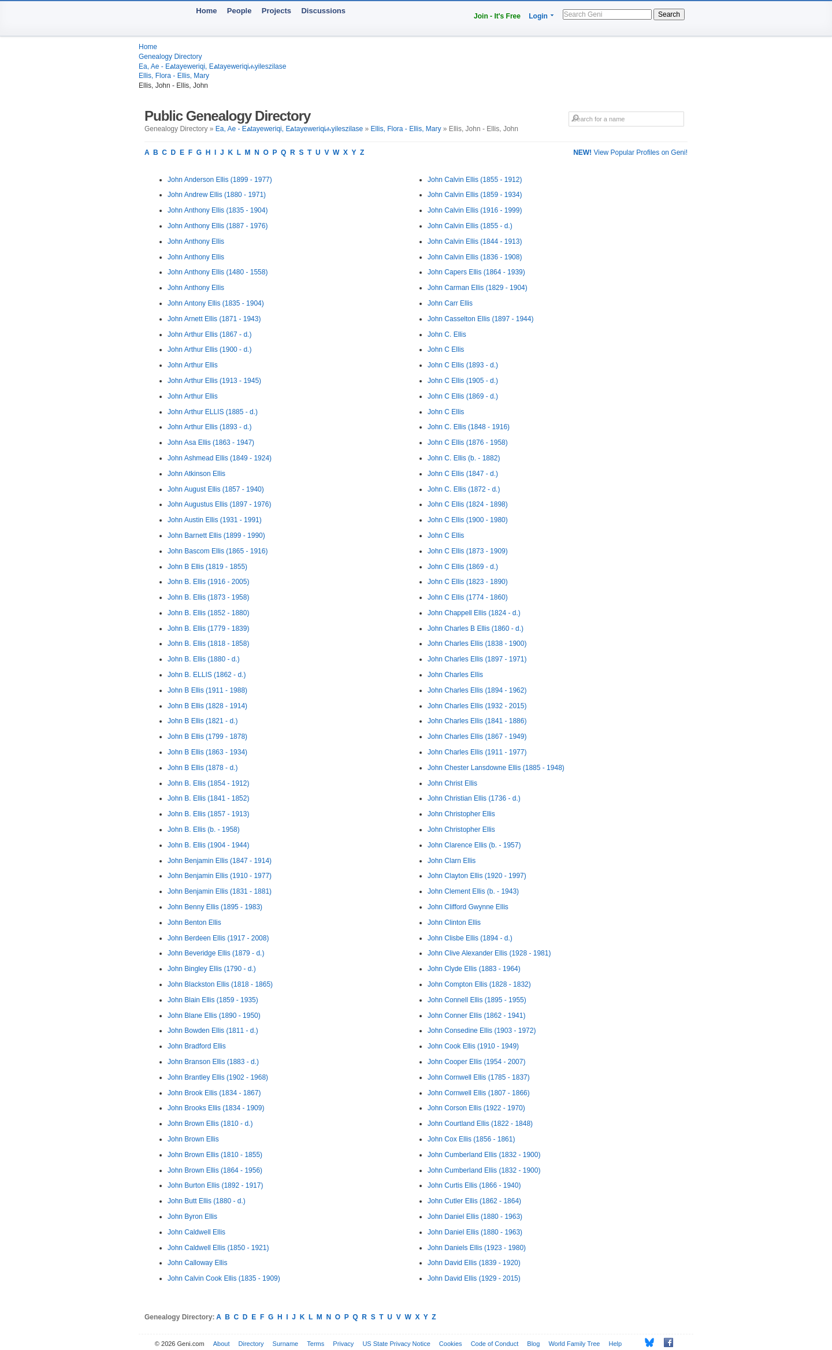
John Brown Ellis (193, 1139)
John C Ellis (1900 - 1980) (468, 520)
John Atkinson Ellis (196, 474)
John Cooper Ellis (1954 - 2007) (476, 1062)
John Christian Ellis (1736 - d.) (474, 798)
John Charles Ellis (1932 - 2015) (477, 706)
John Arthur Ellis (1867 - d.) (209, 334)
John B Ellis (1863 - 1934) (207, 752)
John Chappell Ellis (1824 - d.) (474, 613)
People (239, 10)
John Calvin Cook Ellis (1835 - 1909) (224, 1278)
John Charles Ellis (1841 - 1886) (477, 721)
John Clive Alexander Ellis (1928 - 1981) (489, 953)
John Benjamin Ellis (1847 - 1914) (220, 861)
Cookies (450, 1343)
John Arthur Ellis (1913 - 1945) (214, 381)
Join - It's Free (497, 16)
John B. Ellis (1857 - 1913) (208, 814)
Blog (533, 1343)
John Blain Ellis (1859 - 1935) (213, 1000)
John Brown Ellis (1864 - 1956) (215, 1170)
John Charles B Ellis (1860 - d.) (475, 628)
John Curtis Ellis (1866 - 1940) (474, 1185)
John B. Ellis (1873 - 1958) (208, 597)
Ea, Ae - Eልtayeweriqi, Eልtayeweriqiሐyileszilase (212, 66)
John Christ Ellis (452, 783)
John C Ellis (446, 349)
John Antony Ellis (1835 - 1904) (216, 303)
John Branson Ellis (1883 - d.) (213, 1062)
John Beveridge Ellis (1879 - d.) (216, 953)
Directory (251, 1343)
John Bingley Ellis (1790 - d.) (212, 969)
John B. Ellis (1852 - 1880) (208, 613)
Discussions (323, 10)
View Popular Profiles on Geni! (630, 152)
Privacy (343, 1343)
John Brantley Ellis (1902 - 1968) (218, 1077)
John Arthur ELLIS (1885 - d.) (213, 412)
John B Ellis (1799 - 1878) (207, 736)
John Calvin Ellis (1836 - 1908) (475, 257)
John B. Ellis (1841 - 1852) (208, 798)
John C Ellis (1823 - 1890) (468, 582)
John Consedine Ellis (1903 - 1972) (482, 1031)
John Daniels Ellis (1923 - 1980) (477, 1248)
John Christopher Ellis (461, 814)
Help (615, 1343)
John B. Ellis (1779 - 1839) (208, 628)
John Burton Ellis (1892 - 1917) (215, 1185)
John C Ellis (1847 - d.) (463, 474)
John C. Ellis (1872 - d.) (464, 489)
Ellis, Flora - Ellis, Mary (174, 76)
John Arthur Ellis (193, 365)
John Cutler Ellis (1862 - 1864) (474, 1201)
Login (538, 16)
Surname (286, 1343)
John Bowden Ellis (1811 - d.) (213, 1031)
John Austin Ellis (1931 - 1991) (215, 520)
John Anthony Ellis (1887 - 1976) (218, 226)
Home (206, 10)
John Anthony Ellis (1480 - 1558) (218, 272)
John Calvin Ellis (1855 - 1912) (475, 180)
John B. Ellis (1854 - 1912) (208, 783)
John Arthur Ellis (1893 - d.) (209, 427)
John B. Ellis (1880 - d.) (204, 659)
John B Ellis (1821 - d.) (202, 721)
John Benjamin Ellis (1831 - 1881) (220, 891)
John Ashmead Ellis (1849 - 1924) (220, 458)
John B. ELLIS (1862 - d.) (207, 675)
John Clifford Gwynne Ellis (468, 907)
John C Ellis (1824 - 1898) (468, 504)
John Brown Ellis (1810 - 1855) (215, 1155)
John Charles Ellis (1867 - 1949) (477, 736)
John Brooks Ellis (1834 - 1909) (216, 1108)
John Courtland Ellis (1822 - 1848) (480, 1124)
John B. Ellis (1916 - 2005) (208, 582)
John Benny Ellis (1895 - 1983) (215, 907)
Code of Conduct (495, 1343)
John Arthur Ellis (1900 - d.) (209, 349)
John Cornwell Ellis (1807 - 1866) (479, 1093)
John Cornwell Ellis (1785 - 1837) (479, 1077)
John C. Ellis (447, 334)
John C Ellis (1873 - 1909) (468, 551)
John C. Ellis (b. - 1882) (464, 458)
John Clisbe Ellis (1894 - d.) (470, 938)
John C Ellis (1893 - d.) (463, 365)
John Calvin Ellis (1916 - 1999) (475, 210)
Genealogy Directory (170, 57)
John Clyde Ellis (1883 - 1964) (474, 969)
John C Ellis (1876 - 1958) (468, 442)
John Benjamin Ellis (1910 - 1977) (220, 876)
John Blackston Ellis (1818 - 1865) (220, 984)
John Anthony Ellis (196, 241)
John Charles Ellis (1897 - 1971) (477, 659)
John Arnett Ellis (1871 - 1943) (214, 319)
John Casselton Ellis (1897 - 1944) (480, 319)
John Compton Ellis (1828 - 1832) (479, 984)
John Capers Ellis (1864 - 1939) (476, 272)
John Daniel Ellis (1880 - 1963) (475, 1217)
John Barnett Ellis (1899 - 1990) (216, 535)
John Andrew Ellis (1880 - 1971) (217, 195)
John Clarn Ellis (452, 861)
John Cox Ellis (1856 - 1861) (471, 1139)
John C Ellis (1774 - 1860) (468, 597)
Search (669, 14)
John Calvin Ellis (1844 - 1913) (475, 241)
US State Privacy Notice (396, 1343)
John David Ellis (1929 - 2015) (474, 1278)
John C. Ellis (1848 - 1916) (469, 427)
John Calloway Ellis (197, 1263)
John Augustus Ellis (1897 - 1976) (219, 504)
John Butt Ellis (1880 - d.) (207, 1201)
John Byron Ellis (192, 1217)
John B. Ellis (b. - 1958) (204, 829)
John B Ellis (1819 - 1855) (207, 567)
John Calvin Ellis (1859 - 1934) (475, 195)
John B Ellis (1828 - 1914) (207, 706)
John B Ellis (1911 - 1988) (207, 690)
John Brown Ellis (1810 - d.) (210, 1124)
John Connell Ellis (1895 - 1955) (477, 1000)
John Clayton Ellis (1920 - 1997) (477, 876)
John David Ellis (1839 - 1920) (474, 1263)
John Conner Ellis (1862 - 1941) (476, 1015)
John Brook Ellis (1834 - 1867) (214, 1093)
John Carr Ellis (450, 303)
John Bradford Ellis (197, 1046)
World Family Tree (574, 1343)
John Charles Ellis (455, 675)
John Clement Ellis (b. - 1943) (473, 891)
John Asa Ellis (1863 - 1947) (211, 442)
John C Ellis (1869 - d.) (463, 396)
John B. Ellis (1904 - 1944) (208, 845)
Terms (315, 1343)
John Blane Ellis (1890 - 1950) (214, 1015)
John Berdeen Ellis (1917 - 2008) (218, 938)
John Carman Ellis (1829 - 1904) (478, 288)
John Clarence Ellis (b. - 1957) (474, 845)
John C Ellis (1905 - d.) (463, 381)
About (221, 1343)
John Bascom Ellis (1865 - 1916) (218, 551)
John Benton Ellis (194, 922)
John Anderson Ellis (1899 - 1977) (220, 180)
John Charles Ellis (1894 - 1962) (477, 690)
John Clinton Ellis (454, 922)
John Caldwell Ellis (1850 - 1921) (218, 1248)
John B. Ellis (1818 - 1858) (208, 643)
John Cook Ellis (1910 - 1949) (473, 1046)
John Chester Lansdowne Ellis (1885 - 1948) (496, 768)
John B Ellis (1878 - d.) (202, 768)
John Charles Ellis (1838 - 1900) (477, 643)
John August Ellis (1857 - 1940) (216, 489)
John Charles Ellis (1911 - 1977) (477, 752)
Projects (276, 10)
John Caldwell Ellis (196, 1232)
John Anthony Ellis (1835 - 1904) (218, 210)
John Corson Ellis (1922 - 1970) (476, 1108)
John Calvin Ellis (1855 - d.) (470, 226)
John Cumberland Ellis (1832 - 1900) (484, 1155)
